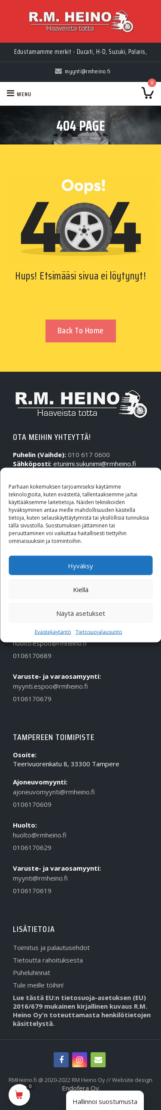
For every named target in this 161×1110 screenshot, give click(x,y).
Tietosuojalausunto (99, 632)
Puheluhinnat (31, 972)
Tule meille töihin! (38, 985)
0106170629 (32, 847)
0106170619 (32, 890)
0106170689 (32, 655)
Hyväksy (80, 565)
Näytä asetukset (80, 612)
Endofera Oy (80, 1088)
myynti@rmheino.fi (40, 878)
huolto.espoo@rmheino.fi (50, 643)
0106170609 (32, 804)
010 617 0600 (89, 454)
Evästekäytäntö (53, 632)
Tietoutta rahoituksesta (48, 960)
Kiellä (80, 589)
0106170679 (32, 698)
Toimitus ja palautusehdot (51, 947)
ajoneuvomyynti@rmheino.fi (54, 791)
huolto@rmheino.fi (40, 835)
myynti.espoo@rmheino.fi (50, 686)
